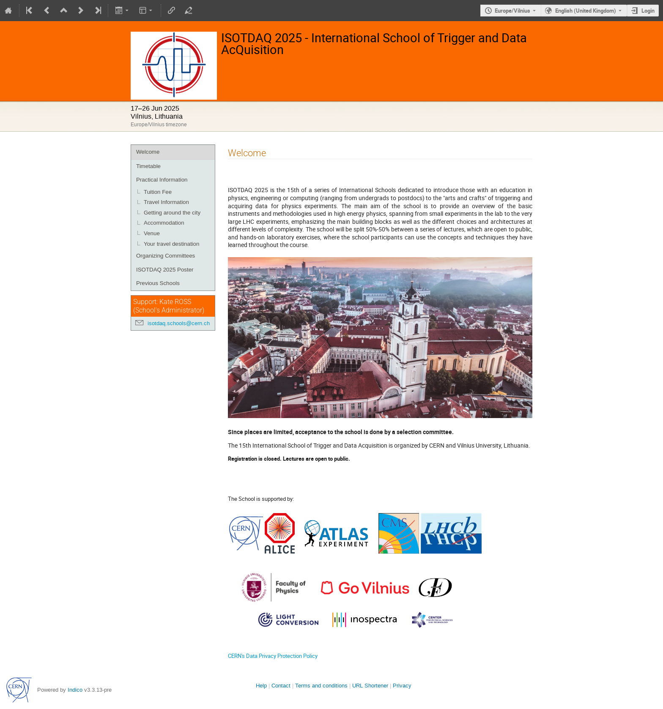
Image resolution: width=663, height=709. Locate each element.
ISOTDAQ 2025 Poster (165, 269)
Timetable (148, 166)
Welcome (147, 152)
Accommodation (164, 223)
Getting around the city (172, 212)
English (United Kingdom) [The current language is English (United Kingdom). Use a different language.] (585, 10)
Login (648, 10)
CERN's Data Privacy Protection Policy (273, 656)
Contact (280, 685)
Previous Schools (158, 283)
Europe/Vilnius (512, 10)
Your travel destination (171, 244)
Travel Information (166, 202)
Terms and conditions (321, 685)
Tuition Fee (158, 192)
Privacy (402, 685)
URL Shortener (370, 685)
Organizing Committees (165, 256)
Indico (75, 689)
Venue (152, 233)
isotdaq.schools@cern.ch (179, 323)
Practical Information (161, 180)
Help (261, 685)
